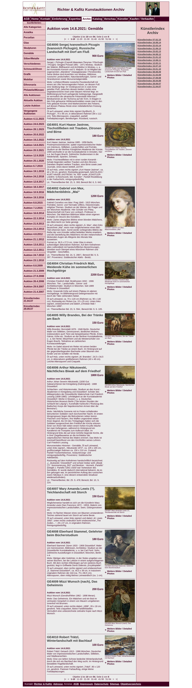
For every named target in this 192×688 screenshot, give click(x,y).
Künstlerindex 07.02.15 (149, 39)
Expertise (75, 18)
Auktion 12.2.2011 (34, 250)
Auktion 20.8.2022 (34, 134)
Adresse (58, 684)
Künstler (122, 18)
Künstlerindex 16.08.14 (149, 42)
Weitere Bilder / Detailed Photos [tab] (119, 76)
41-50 (101, 39)
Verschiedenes (32, 63)
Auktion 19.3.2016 (34, 197)
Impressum (86, 684)
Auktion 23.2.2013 (34, 229)
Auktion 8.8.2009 (33, 265)
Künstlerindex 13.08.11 (149, 60)
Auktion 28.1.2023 (34, 129)
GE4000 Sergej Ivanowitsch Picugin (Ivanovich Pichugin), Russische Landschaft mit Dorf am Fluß (73, 48)
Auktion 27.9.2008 (34, 276)
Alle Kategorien (32, 27)
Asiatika (28, 32)
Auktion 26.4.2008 (34, 281)
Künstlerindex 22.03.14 (149, 45)
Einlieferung (59, 18)
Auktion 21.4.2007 (34, 292)
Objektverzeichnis (130, 684)
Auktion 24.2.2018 (34, 176)
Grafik (27, 74)
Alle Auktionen (32, 95)
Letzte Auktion (32, 105)
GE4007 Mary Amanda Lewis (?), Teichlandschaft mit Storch (71, 490)
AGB (27, 18)
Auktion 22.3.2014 (34, 218)
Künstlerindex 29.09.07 (32, 307)
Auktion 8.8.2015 (33, 202)
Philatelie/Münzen (34, 90)
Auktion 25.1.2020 (34, 160)
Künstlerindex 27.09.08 (149, 78)
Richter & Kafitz (43, 684)
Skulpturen (30, 48)
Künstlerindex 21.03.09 (149, 75)
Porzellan (29, 37)
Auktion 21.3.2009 (34, 271)
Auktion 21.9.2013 (34, 223)
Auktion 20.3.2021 (34, 150)
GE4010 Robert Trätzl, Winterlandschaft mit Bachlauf (69, 638)
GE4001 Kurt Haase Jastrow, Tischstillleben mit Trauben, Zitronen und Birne (74, 128)
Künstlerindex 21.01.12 (149, 57)
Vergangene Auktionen (30, 112)
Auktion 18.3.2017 (34, 187)
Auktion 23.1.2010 (34, 260)
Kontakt (45, 18)
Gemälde (29, 53)
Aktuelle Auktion (33, 100)
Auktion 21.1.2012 (34, 239)
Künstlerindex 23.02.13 (149, 51)
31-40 (94, 39)
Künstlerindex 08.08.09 (149, 72)
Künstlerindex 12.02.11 (149, 63)
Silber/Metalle (31, 58)
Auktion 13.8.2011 (34, 244)
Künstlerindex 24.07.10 (149, 66)
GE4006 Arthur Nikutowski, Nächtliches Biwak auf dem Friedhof (73, 369)
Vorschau (110, 18)
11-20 (79, 39)
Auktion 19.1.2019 (34, 171)
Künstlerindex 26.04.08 (149, 81)
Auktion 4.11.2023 (34, 119)
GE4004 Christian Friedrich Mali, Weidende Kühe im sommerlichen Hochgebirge (72, 267)
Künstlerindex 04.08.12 (149, 54)
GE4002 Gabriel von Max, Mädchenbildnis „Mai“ (65, 189)
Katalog (97, 18)
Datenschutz (101, 684)
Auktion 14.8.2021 (34, 145)
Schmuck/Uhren (33, 69)
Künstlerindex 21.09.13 (149, 48)
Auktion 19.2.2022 (34, 140)
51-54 (108, 39)
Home (35, 18)
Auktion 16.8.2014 (34, 213)
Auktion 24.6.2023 (34, 124)
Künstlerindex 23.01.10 (149, 69)
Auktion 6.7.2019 (33, 166)
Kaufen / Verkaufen (142, 18)
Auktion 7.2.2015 (33, 208)
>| (116, 39)
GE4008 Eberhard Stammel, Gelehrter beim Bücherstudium (74, 533)
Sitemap (114, 684)
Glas (26, 42)
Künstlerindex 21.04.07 (32, 299)
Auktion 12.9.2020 (34, 155)
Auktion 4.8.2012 (33, 234)
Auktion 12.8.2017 (34, 181)
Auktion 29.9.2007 (34, 286)
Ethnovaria (30, 84)
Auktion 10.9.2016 (34, 192)
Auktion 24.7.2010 (34, 255)
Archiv (86, 18)
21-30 (87, 39)
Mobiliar (28, 79)
